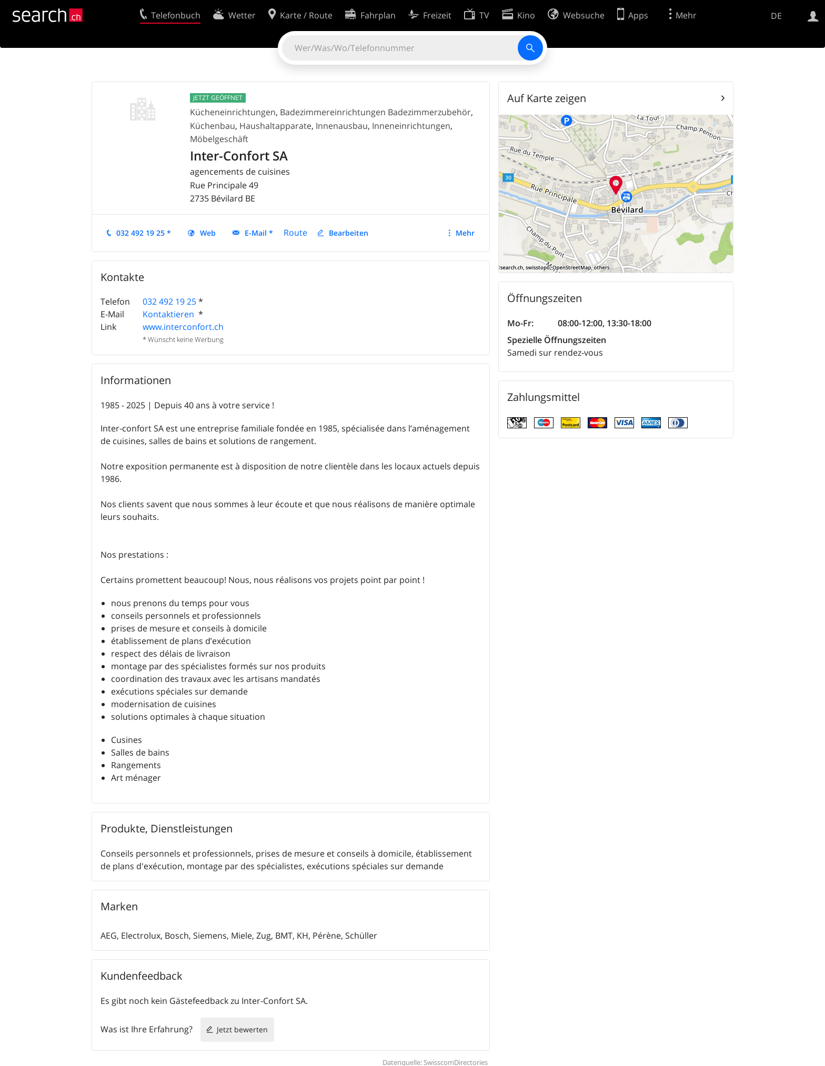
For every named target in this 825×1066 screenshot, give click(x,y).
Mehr (465, 233)
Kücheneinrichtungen (233, 112)
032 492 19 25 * (143, 233)
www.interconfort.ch (183, 327)
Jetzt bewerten (242, 1029)
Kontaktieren (169, 314)
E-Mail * (259, 233)
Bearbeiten (348, 233)
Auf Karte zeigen (546, 98)
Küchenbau (212, 126)
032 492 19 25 (169, 301)
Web (208, 233)
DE (776, 16)
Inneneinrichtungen (411, 126)
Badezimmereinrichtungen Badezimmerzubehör (375, 112)
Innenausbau (342, 126)
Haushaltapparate (275, 126)
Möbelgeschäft (219, 139)
